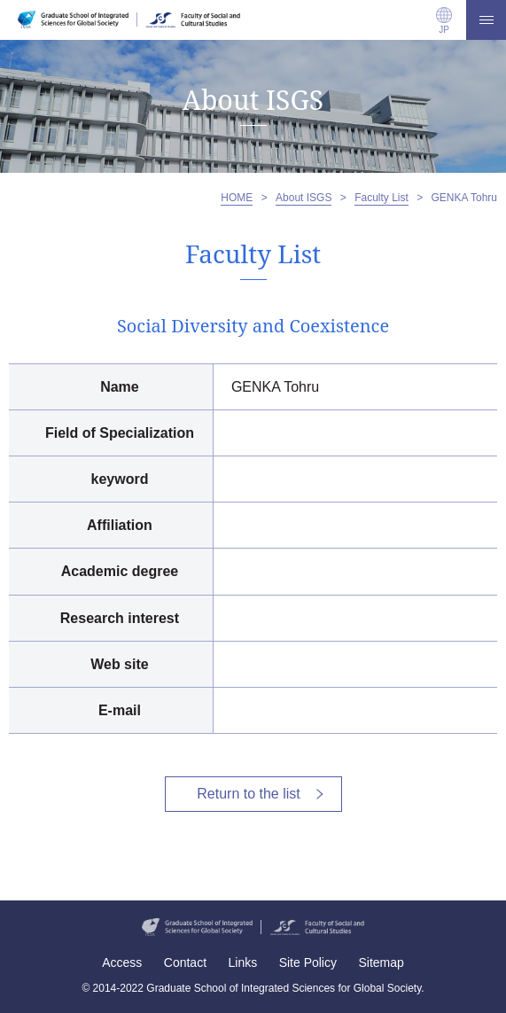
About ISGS (303, 197)
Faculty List (381, 197)
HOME (237, 197)
